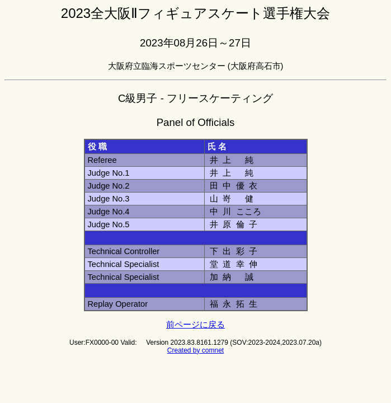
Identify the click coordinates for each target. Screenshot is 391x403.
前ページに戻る (195, 324)
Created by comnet (195, 350)
